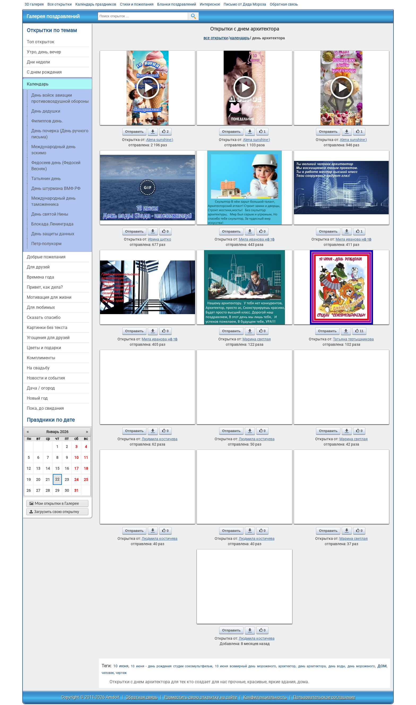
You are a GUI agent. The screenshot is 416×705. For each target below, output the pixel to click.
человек (108, 673)
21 (48, 479)
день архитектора (312, 666)
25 (86, 479)
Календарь (239, 37)
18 (86, 468)
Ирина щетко (159, 239)
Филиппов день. (47, 120)
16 (67, 468)
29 (57, 490)
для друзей (38, 267)
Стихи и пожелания (137, 4)
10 (76, 457)
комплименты (41, 357)
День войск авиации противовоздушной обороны (60, 98)
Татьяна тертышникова (353, 339)
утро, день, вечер (44, 51)
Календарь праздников (95, 4)
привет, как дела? (45, 287)
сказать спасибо (43, 317)
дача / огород (41, 388)
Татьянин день (46, 178)
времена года (40, 277)
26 (29, 490)
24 (76, 479)
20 (38, 479)
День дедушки (45, 111)
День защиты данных (52, 233)
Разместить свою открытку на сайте (200, 697)
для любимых (41, 307)
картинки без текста (47, 327)
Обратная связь (284, 4)
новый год (37, 398)
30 (67, 490)
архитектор (287, 666)
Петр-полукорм (46, 243)
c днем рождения (44, 72)
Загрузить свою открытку (54, 511)
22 (57, 479)
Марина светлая (256, 339)
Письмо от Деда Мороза (245, 4)
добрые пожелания (46, 256)
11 (86, 457)
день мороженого (361, 666)
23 (67, 479)
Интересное (210, 4)
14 (48, 468)
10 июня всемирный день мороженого (245, 666)
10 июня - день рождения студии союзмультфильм (171, 666)
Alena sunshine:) (159, 140)
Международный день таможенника (53, 201)
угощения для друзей (48, 337)
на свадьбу (38, 367)
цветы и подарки (44, 347)
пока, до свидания (45, 408)
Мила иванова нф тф (257, 239)
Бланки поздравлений (176, 4)
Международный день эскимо (53, 149)
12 (29, 468)
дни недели (38, 62)
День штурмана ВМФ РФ (55, 188)
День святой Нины (49, 214)
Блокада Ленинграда (52, 224)
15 (57, 468)
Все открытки (59, 4)
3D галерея (34, 4)
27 (38, 490)
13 (38, 468)
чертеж (121, 673)
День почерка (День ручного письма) (59, 133)
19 (29, 479)
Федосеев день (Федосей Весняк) (55, 165)
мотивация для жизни (49, 297)
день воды (336, 666)
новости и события (46, 378)
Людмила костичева (159, 439)
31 (76, 490)
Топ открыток (40, 41)
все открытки (215, 37)
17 (76, 468)
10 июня (120, 666)
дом (382, 665)
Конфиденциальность (265, 697)
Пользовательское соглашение (324, 697)
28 (48, 490)
